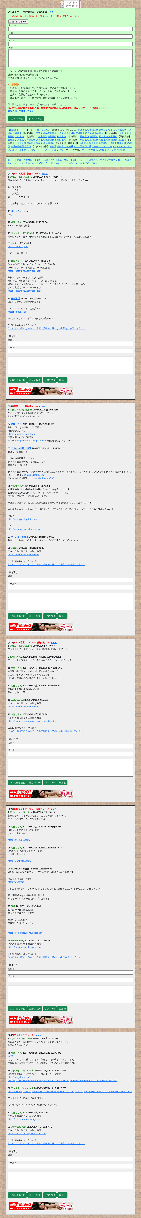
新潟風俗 (124, 133)
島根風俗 (94, 139)
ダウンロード (37, 149)
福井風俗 (61, 136)
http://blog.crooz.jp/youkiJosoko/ (25, 932)
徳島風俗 (31, 143)
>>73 (10, 1056)
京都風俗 (21, 139)
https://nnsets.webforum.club (23, 554)
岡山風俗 (112, 139)
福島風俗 (17, 133)
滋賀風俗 (49, 139)
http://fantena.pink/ (18, 246)
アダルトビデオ (124, 146)
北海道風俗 (83, 129)
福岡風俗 (84, 143)
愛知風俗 (84, 136)
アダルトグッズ (22, 149)
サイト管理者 (88, 149)
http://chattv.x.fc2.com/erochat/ (24, 270)
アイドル (49, 149)
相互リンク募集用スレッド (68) (61, 159)
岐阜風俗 (103, 136)
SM (114, 146)
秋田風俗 (112, 129)
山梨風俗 (19, 136)
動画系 (60, 146)
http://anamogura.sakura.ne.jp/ (24, 529)
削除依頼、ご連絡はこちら (21, 111)
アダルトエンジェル (38, 129)
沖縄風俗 (26, 146)
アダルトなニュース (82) (60, 163)
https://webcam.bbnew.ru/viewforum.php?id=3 (32, 721)
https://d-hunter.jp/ (18, 311)
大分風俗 (112, 143)
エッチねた (97, 146)
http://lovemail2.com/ (19, 839)
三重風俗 (112, 136)
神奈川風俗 (50, 133)
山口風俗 (122, 139)
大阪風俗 (12, 139)
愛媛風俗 (40, 143)
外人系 (11, 149)
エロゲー (107, 146)
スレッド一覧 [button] (16, 118)
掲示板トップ (16, 129)
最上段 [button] (62, 379)
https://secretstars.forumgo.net (24, 1119)
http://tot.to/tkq (16, 881)
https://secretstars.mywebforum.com (27, 1133)
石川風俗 (52, 136)
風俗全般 (58, 149)
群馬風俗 (89, 133)
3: (81, 159)
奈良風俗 (40, 139)
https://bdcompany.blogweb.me (24, 947)
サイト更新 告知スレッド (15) (25, 159)
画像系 (53, 146)
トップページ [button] (35, 118)
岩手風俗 (103, 129)
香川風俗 (21, 143)
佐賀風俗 (93, 143)
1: (9, 159)
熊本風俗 (121, 143)
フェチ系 (68, 146)
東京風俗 (40, 133)
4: (126, 159)
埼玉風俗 (70, 133)
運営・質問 (110, 149)
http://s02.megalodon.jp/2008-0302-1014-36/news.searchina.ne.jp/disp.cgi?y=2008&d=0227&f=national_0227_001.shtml (70, 1091)
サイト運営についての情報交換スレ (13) (102, 159)
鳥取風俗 (84, 139)
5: (47, 163)
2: (45, 159)
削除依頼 (121, 149)
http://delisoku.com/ (34, 474)
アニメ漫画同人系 (82, 146)
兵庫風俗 (31, 139)
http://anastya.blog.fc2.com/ (22, 519)
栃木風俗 (99, 133)
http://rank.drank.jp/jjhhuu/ (22, 433)
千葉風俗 (61, 133)
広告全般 (100, 149)
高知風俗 (49, 143)
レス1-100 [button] (50, 379)
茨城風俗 (80, 133)
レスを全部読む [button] (17, 379)
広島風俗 (103, 139)
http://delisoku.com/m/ (42, 478)
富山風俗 (42, 136)
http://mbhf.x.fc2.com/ (19, 860)
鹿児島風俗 (16, 146)
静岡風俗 (94, 136)
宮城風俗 (122, 129)
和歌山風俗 (60, 139)
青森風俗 (94, 129)
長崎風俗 (102, 143)
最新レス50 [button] (34, 379)
